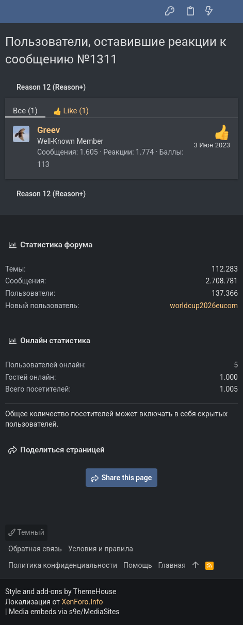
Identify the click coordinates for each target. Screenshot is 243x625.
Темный (26, 532)
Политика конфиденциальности (62, 565)
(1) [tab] (25, 110)
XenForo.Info (82, 602)
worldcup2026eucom (204, 305)
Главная (172, 565)
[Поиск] (228, 12)
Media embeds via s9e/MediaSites (64, 611)
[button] (15, 12)
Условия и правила (100, 549)
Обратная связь (35, 549)
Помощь (137, 565)
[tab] (70, 107)
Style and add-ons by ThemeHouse (60, 591)
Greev (48, 130)
